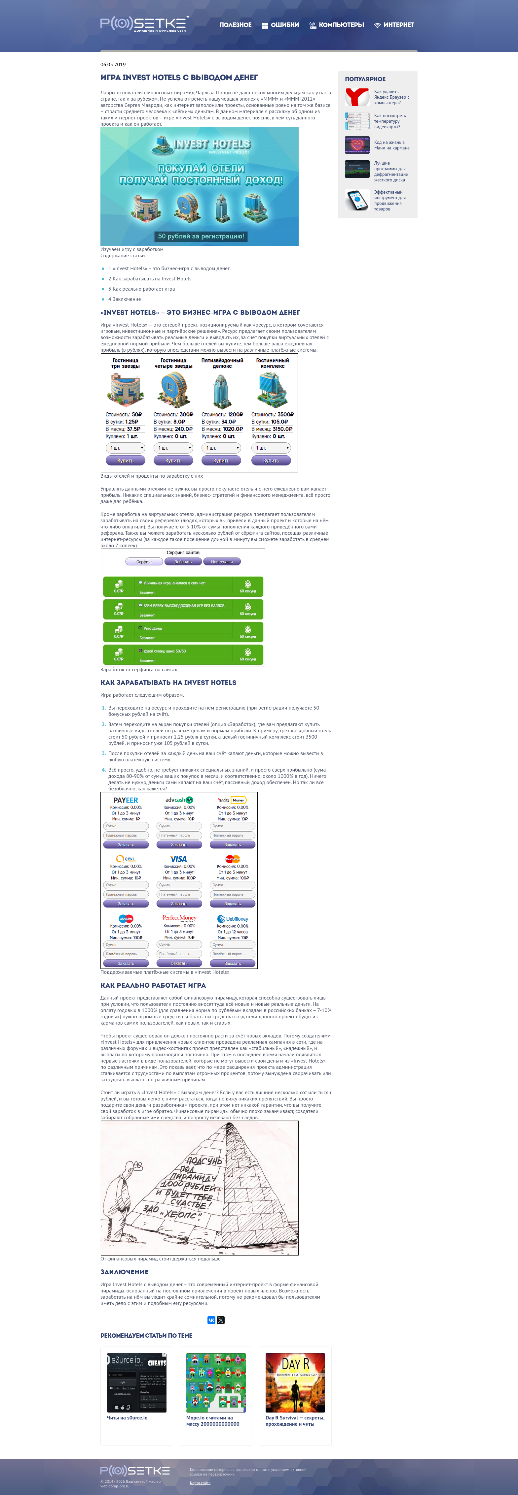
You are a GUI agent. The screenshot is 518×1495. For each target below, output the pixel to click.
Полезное (235, 25)
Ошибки (285, 25)
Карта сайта (200, 1482)
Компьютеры (341, 25)
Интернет (399, 25)
